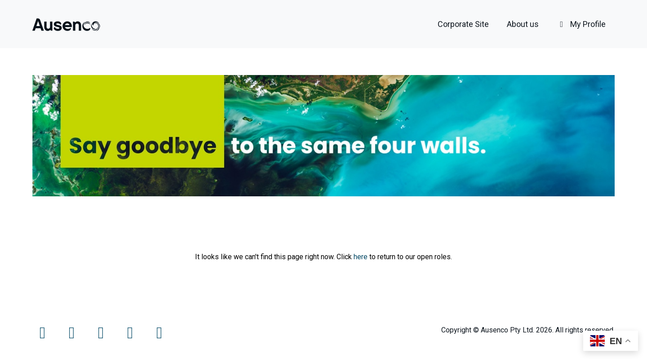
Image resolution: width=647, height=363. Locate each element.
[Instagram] (102, 336)
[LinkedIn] (131, 336)
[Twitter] (73, 336)
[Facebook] (43, 336)
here (361, 256)
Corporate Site (463, 24)
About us (523, 24)
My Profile (581, 24)
